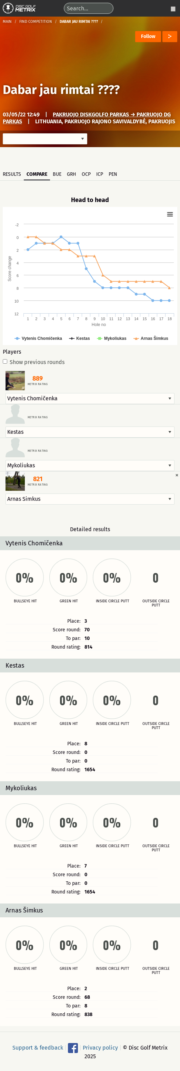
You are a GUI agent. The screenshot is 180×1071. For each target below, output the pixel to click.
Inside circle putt (112, 601)
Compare (37, 174)
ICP (99, 174)
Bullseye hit (25, 601)
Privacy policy (100, 1047)
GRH (71, 174)
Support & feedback (37, 1047)
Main (7, 21)
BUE (57, 174)
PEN (113, 174)
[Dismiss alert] (177, 474)
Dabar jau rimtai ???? (61, 89)
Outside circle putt (156, 603)
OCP (86, 174)
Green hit (69, 601)
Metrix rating (38, 384)
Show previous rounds (33, 362)
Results (12, 174)
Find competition (35, 21)
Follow (148, 36)
